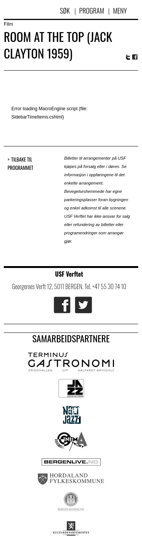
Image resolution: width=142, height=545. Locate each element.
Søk (65, 10)
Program (91, 10)
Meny (120, 10)
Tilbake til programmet (20, 163)
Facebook (135, 57)
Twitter (128, 57)
